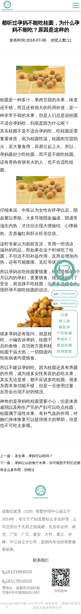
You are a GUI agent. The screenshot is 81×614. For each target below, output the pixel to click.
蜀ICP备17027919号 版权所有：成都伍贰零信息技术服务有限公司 (47, 605)
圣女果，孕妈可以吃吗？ (34, 456)
